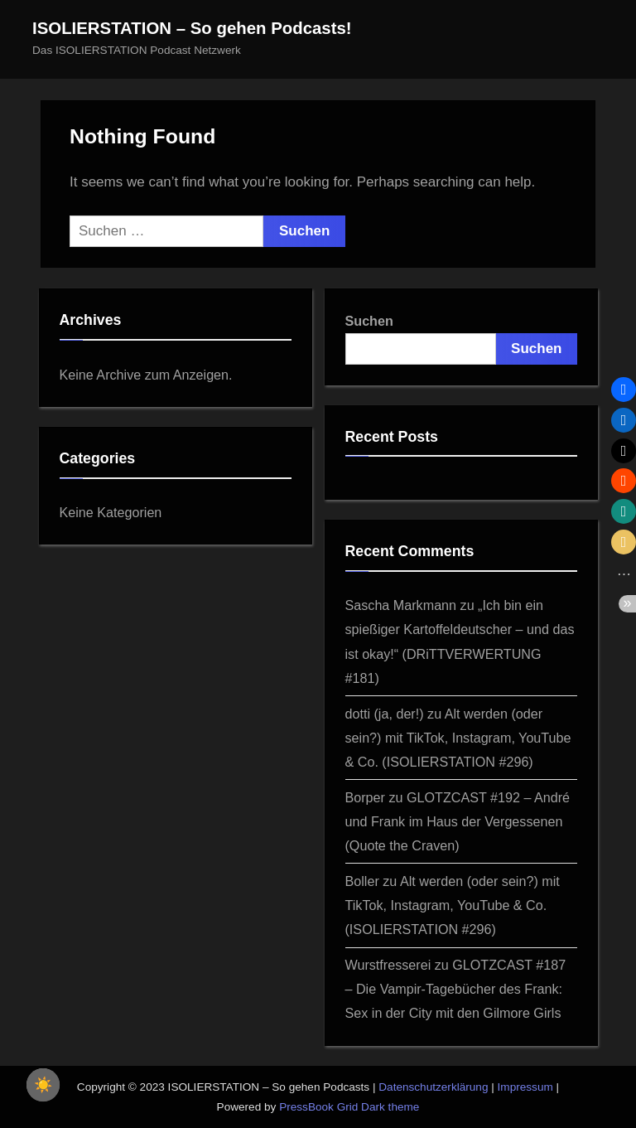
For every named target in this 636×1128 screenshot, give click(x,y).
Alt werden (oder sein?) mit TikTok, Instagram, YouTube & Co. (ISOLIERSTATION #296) (458, 737)
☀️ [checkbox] (43, 1085)
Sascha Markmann (401, 605)
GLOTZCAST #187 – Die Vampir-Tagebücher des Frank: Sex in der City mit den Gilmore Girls (455, 988)
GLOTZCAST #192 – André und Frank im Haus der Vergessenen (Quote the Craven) (458, 821)
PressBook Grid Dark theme (349, 1107)
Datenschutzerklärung (433, 1087)
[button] (623, 389)
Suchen (369, 320)
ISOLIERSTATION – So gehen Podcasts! (192, 28)
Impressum (525, 1087)
